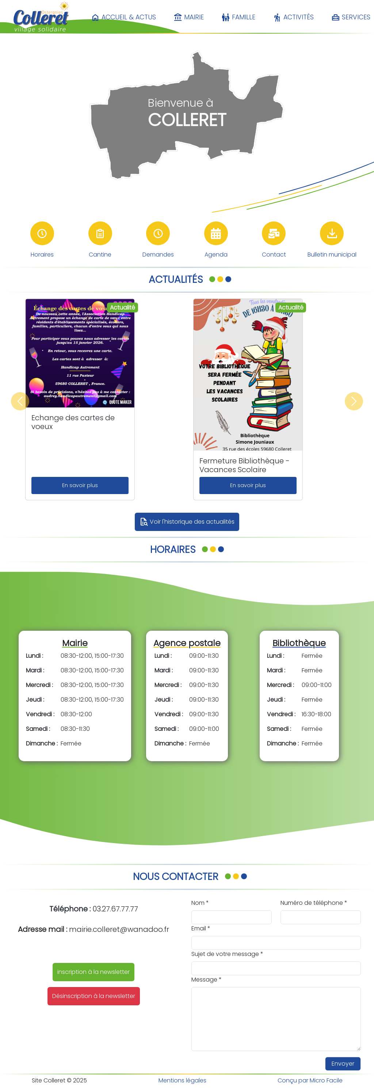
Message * (206, 979)
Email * (200, 928)
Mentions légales (182, 1080)
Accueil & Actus (123, 17)
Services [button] (350, 17)
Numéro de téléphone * (313, 903)
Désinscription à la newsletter (93, 996)
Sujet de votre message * (227, 954)
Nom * (200, 903)
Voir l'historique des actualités (187, 522)
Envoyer (343, 1063)
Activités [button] (293, 17)
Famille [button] (238, 17)
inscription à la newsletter (93, 972)
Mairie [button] (188, 17)
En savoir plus (80, 485)
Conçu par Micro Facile (310, 1080)
